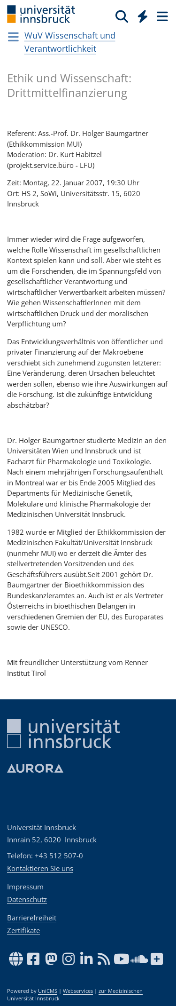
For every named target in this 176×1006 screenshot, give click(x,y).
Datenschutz (27, 899)
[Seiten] (161, 16)
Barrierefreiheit (31, 917)
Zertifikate (23, 930)
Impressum (25, 886)
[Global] (140, 14)
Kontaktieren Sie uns (40, 868)
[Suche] (121, 16)
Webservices (78, 991)
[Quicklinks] (142, 16)
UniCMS (47, 991)
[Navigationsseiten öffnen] (13, 36)
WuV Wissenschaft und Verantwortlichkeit (69, 42)
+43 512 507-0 (59, 855)
